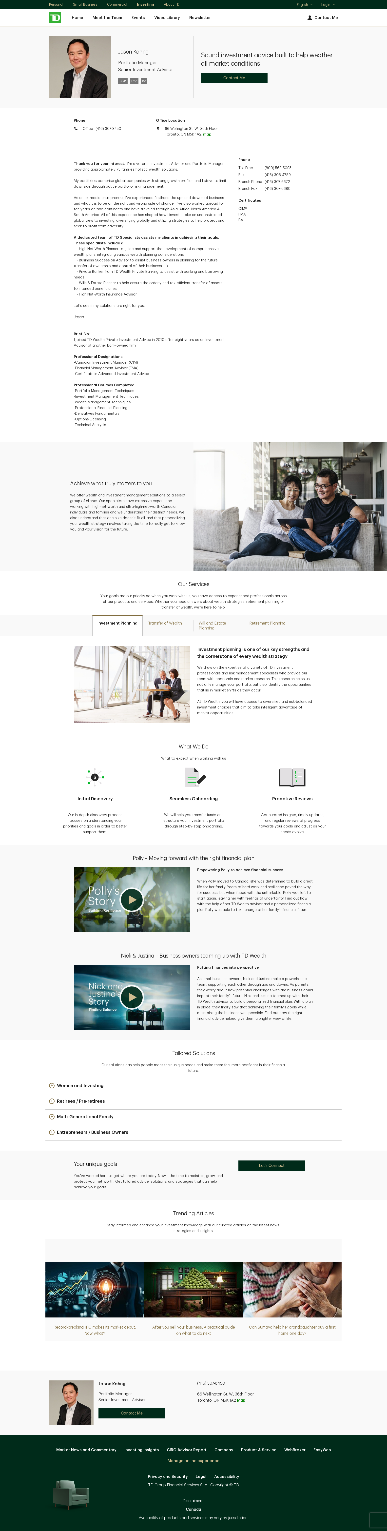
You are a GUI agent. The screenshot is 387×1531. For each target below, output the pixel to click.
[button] (132, 899)
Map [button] (241, 1400)
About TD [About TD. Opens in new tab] (171, 4)
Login (328, 4)
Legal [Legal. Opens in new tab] (201, 1477)
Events (138, 18)
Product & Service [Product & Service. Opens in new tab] (258, 1450)
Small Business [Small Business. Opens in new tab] (85, 4)
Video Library (167, 18)
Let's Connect (272, 1166)
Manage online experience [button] (193, 1461)
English (305, 5)
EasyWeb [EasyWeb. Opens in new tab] (322, 1450)
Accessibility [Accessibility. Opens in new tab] (226, 1477)
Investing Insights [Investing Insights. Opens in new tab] (141, 1450)
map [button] (207, 134)
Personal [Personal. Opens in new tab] (56, 4)
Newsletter (200, 18)
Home (77, 18)
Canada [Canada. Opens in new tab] (193, 1509)
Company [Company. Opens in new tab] (223, 1450)
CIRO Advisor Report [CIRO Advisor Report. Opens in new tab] (187, 1450)
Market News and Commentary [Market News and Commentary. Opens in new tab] (86, 1450)
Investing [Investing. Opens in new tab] (145, 4)
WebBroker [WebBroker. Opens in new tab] (295, 1450)
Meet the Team (107, 18)
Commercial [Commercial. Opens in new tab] (117, 4)
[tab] (117, 625)
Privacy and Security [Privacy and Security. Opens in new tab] (168, 1477)
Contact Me (322, 17)
